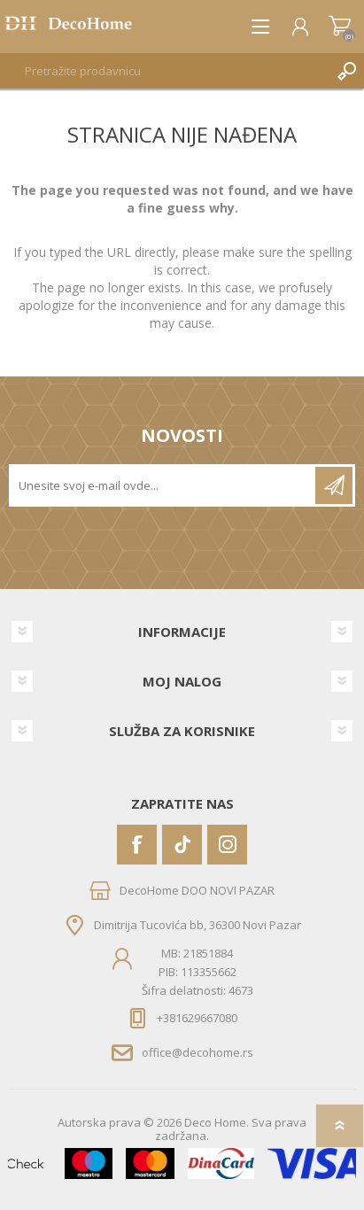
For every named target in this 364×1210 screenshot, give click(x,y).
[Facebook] (137, 845)
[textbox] (164, 71)
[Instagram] (227, 845)
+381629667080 (197, 1018)
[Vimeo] (182, 845)
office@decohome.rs (197, 1052)
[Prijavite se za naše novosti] (163, 485)
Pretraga (346, 71)
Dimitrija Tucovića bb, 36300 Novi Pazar (197, 924)
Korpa (340, 26)
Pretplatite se (333, 485)
